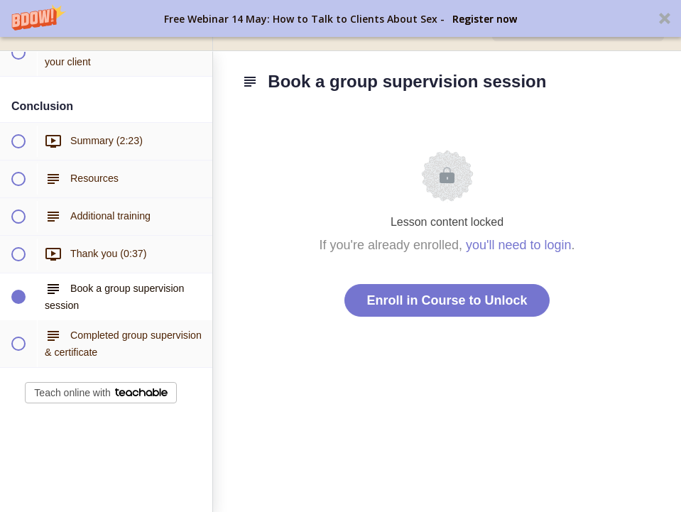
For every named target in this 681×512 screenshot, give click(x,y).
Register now (484, 19)
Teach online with (100, 392)
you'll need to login (519, 245)
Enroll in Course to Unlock (446, 300)
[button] (340, 18)
